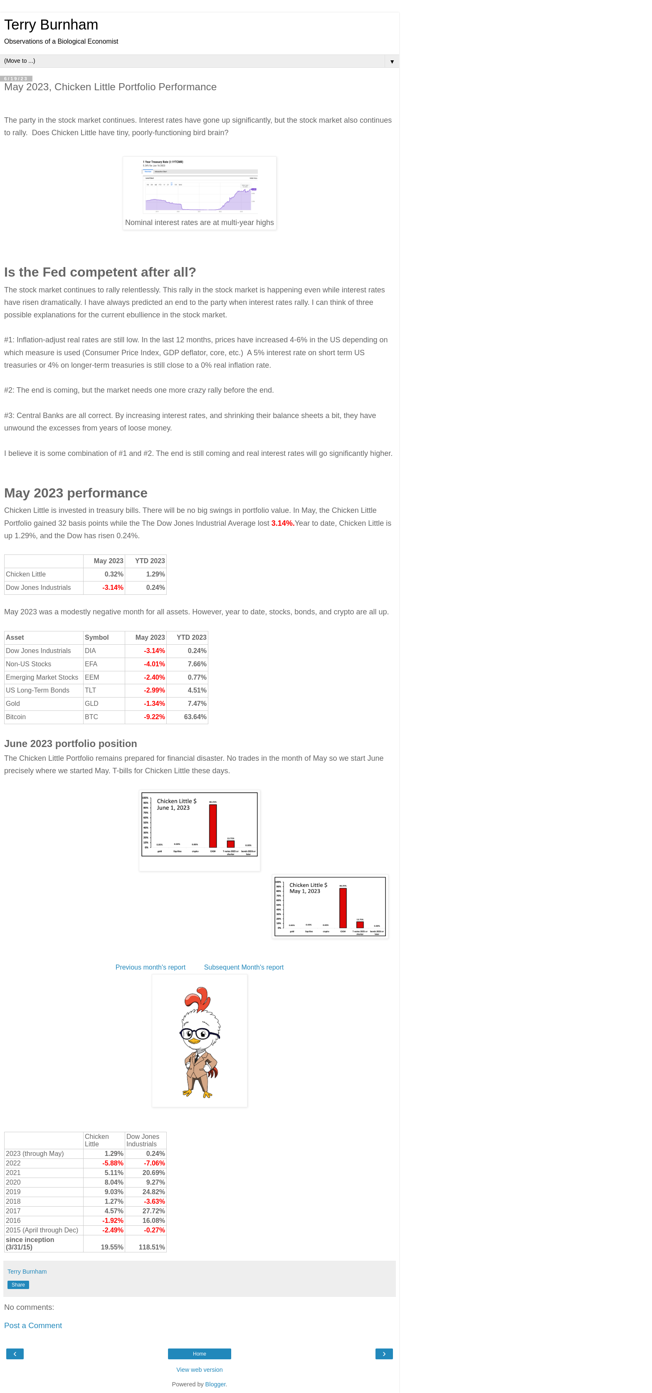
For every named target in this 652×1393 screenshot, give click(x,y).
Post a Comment (33, 1325)
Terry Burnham (51, 24)
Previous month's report (152, 967)
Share (18, 1285)
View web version (199, 1369)
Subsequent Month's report (244, 967)
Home (199, 1354)
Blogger (215, 1384)
